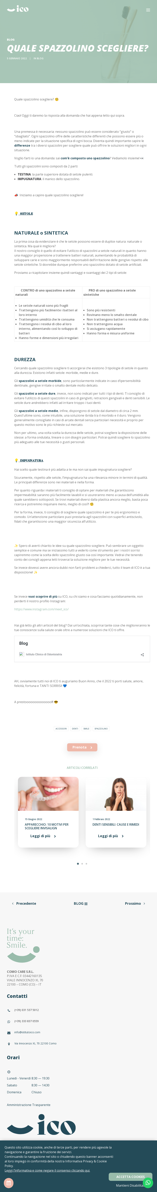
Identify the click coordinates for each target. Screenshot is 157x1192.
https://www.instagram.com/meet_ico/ (41, 609)
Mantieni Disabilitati (130, 1185)
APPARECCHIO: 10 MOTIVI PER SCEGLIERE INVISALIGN (46, 826)
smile (86, 728)
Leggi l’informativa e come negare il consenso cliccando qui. (47, 1170)
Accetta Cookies (130, 1177)
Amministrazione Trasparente (29, 1105)
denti (75, 728)
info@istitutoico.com (27, 1032)
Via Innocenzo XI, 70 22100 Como (35, 1043)
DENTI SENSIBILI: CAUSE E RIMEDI (116, 824)
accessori (61, 728)
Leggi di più (40, 836)
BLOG (79, 903)
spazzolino (101, 728)
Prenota (82, 747)
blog (40, 58)
